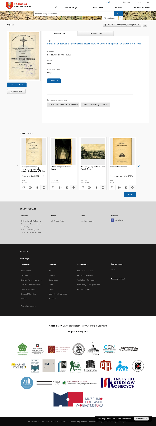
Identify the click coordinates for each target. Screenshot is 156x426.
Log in (113, 269)
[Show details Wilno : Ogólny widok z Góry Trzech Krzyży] (102, 187)
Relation (52, 298)
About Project (72, 7)
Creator (52, 275)
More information (124, 419)
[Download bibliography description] (30, 187)
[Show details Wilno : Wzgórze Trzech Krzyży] (73, 187)
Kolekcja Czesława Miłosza (31, 284)
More (130, 194)
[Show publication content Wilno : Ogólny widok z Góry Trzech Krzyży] (96, 187)
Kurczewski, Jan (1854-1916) (59, 55)
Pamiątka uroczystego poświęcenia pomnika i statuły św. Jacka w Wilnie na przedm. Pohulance (32, 169)
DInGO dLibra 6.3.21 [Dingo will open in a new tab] (53, 421)
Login (148, 2)
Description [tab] (59, 33)
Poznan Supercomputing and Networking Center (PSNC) (105, 421)
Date (51, 284)
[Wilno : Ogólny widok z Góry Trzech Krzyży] (93, 151)
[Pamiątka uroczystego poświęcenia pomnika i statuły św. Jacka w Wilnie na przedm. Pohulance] (34, 151)
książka (50, 73)
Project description (85, 270)
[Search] (118, 13)
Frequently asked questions (88, 284)
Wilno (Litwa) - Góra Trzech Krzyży (63, 104)
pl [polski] (112, 2)
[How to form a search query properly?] (121, 18)
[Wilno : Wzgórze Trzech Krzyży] (63, 151)
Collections (97, 7)
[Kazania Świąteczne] (122, 151)
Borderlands (26, 270)
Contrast (126, 2)
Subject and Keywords (58, 294)
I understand (141, 419)
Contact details (83, 289)
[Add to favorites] (145, 25)
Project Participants (85, 275)
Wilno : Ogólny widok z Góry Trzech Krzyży (93, 168)
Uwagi (51, 289)
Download (15, 91)
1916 (49, 64)
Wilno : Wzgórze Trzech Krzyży (61, 168)
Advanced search (110, 18)
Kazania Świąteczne (118, 167)
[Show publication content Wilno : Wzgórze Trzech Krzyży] (66, 187)
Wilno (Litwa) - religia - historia (95, 104)
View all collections (28, 306)
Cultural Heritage (28, 289)
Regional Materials (28, 294)
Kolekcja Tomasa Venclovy (31, 280)
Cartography (26, 275)
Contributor (53, 280)
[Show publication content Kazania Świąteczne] (125, 187)
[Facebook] (112, 220)
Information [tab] (96, 33)
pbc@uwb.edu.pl (87, 221)
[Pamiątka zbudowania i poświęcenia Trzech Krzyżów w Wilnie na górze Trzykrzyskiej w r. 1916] (24, 55)
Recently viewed (142, 7)
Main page (24, 258)
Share (138, 2)
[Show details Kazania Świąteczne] (132, 187)
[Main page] (56, 7)
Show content (17, 85)
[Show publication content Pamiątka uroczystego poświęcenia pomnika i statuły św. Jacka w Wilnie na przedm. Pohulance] (37, 187)
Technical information (86, 280)
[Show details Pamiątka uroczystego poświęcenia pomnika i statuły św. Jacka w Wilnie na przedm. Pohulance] (43, 187)
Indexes (119, 7)
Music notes (25, 298)
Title (51, 270)
